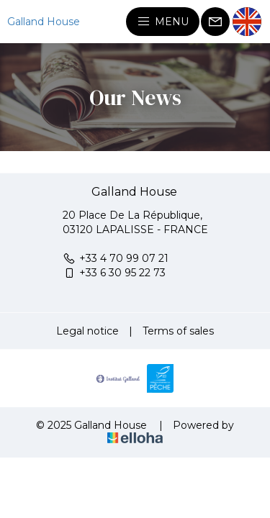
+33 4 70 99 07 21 (115, 258)
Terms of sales (178, 330)
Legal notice (87, 330)
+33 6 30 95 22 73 (114, 272)
